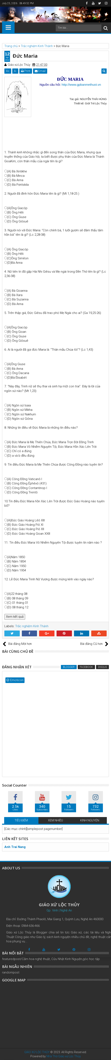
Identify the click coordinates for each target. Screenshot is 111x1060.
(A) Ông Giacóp (17, 249)
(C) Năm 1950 (16, 566)
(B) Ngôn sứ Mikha (19, 410)
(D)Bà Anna (14, 263)
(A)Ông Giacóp (17, 208)
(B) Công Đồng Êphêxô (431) (27, 483)
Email (40, 71)
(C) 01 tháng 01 (17, 603)
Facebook (86, 667)
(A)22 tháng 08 (17, 594)
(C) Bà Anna (15, 180)
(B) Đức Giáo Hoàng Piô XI (25, 525)
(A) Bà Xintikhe (17, 171)
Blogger (69, 667)
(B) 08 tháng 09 (17, 598)
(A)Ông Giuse (16, 364)
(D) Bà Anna (15, 304)
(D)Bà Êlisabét (17, 377)
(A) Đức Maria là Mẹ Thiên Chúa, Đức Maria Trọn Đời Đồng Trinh (50, 442)
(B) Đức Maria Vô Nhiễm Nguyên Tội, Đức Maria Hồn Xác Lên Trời (51, 447)
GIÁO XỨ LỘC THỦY (37, 1052)
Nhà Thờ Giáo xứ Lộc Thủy (63, 1056)
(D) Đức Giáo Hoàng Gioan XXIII (28, 533)
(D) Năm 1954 (16, 570)
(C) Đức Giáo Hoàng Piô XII (25, 529)
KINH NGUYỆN (89, 820)
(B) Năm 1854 (16, 561)
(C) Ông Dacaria (18, 373)
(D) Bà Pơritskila (18, 185)
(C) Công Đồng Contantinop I (27, 488)
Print (25, 71)
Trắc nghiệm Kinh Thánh (31, 626)
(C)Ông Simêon (17, 258)
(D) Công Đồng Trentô (22, 492)
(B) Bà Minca (16, 176)
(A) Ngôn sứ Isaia (19, 405)
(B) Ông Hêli (15, 212)
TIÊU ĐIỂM (21, 820)
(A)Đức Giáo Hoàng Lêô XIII (26, 520)
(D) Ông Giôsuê (17, 221)
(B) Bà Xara (14, 295)
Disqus (102, 667)
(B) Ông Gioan (16, 332)
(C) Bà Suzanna (17, 299)
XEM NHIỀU (55, 820)
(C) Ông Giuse (16, 217)
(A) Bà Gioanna (17, 291)
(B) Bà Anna (15, 369)
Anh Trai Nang (15, 847)
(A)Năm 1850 (16, 557)
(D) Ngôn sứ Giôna (20, 419)
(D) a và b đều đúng (20, 455)
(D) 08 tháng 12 (17, 607)
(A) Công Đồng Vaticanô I (24, 479)
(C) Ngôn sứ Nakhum (21, 414)
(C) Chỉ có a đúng (19, 451)
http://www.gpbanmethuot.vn (81, 84)
